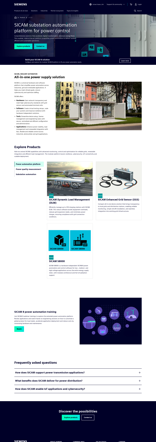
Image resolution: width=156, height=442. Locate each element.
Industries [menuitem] (44, 11)
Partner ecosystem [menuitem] (57, 11)
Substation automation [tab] (26, 174)
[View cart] (131, 4)
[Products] (22, 17)
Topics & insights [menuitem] (72, 11)
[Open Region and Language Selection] (96, 4)
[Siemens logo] (20, 4)
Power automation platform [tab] (28, 164)
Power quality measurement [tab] (28, 169)
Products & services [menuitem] (21, 11)
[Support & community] (116, 4)
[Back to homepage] (15, 17)
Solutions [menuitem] (34, 11)
